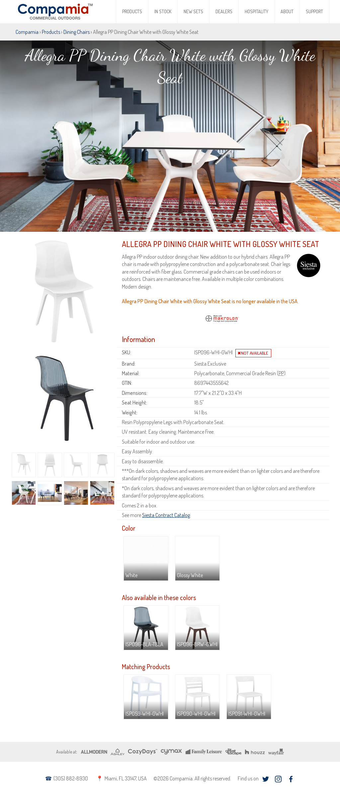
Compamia (27, 32)
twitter (265, 779)
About (287, 11)
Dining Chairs (76, 32)
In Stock (162, 11)
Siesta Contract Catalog (166, 515)
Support (314, 11)
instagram (278, 779)
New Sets (193, 11)
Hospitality (256, 11)
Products (132, 11)
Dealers (223, 11)
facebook (291, 779)
